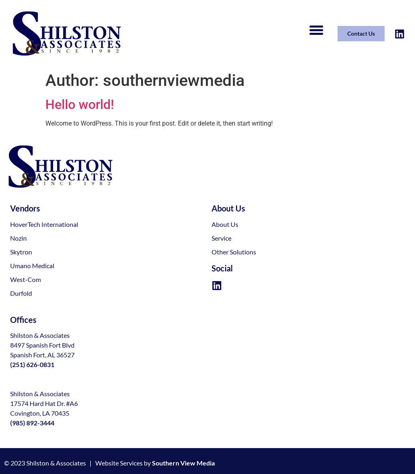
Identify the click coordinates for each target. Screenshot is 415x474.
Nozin (18, 238)
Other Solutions (234, 252)
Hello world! (79, 104)
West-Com (25, 279)
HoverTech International (44, 224)
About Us (225, 224)
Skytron (21, 252)
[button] (316, 30)
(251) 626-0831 (32, 364)
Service (221, 238)
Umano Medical (32, 265)
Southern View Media (183, 463)
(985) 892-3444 (32, 423)
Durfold (21, 293)
